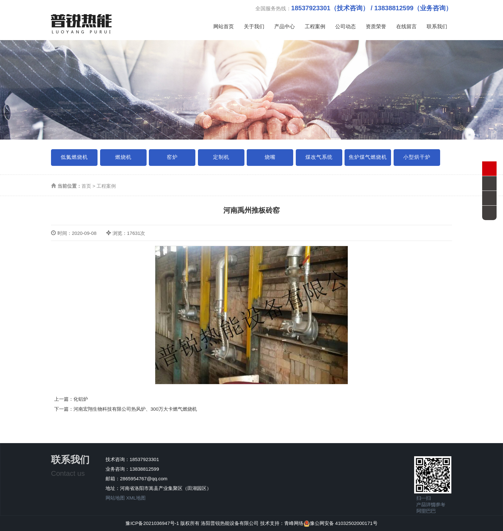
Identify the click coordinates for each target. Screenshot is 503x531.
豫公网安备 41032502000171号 (340, 523)
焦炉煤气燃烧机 (368, 157)
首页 (86, 186)
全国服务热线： (353, 8)
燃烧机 (123, 157)
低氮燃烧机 (74, 157)
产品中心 (284, 26)
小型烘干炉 (417, 157)
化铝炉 (80, 399)
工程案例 (315, 26)
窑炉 (172, 157)
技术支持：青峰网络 (281, 523)
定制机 (221, 157)
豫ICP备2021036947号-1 (152, 523)
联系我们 (437, 26)
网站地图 (115, 498)
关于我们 (254, 26)
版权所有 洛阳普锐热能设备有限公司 (220, 523)
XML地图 (136, 498)
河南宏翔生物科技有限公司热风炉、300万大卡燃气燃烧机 (135, 409)
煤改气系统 (319, 157)
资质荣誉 (376, 26)
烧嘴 (270, 157)
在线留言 (406, 26)
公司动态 (345, 26)
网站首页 (223, 26)
